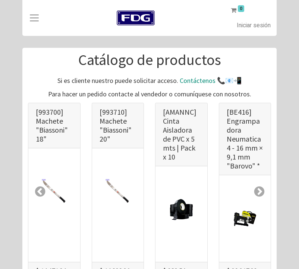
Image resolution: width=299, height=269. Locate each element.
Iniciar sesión (254, 25)
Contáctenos (197, 80)
